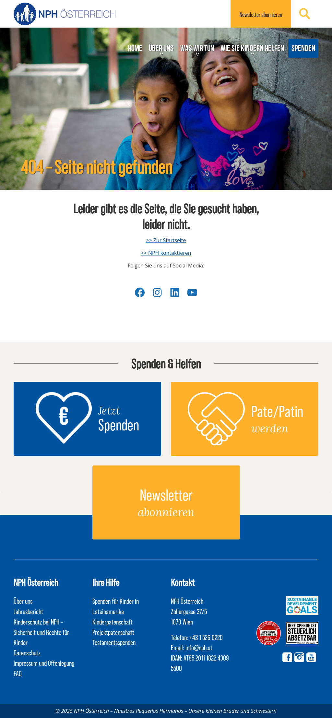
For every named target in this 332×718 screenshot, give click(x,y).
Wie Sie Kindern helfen (252, 48)
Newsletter (261, 14)
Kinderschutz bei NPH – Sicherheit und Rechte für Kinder (41, 632)
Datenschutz (27, 652)
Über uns (161, 48)
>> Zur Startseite (166, 240)
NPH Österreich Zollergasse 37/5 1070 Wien (189, 611)
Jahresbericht (28, 611)
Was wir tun (197, 48)
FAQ (18, 673)
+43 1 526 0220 (206, 637)
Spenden (303, 48)
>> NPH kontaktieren (166, 252)
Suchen (304, 13)
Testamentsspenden (114, 642)
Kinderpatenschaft (112, 621)
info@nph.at (198, 647)
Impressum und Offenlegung (44, 663)
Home (135, 48)
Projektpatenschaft (113, 632)
